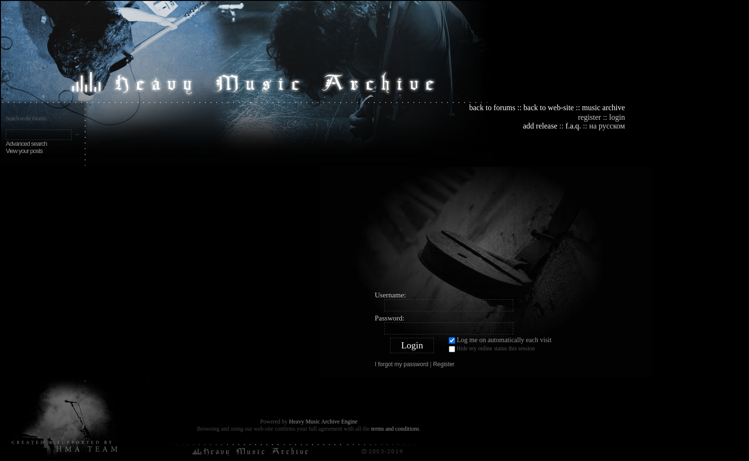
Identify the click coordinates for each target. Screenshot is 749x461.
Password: (390, 318)
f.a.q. (573, 126)
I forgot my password (401, 364)
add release (540, 126)
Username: (390, 295)
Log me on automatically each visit (500, 340)
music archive (603, 107)
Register (444, 364)
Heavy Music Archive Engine (323, 421)
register (589, 117)
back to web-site (548, 107)
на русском (607, 126)
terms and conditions (395, 428)
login (617, 117)
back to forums (492, 107)
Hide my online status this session (492, 348)
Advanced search (26, 143)
